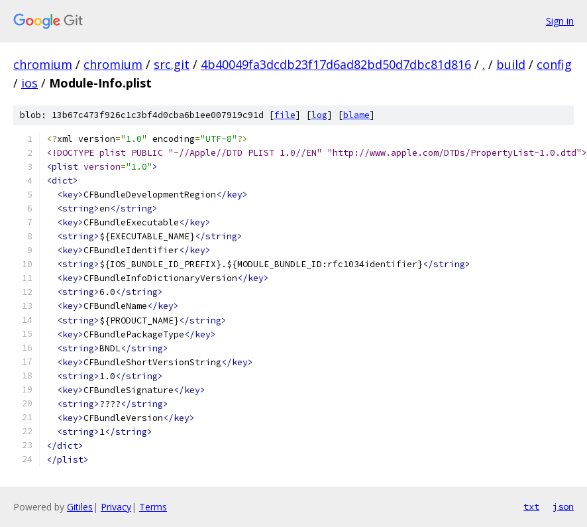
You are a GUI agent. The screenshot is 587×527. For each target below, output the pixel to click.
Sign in (560, 21)
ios (29, 83)
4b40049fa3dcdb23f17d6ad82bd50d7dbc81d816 (336, 64)
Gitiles (80, 506)
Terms (153, 506)
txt (531, 506)
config (554, 64)
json (563, 506)
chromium (42, 64)
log (319, 115)
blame (356, 115)
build (510, 64)
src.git (171, 64)
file (284, 115)
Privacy (116, 506)
